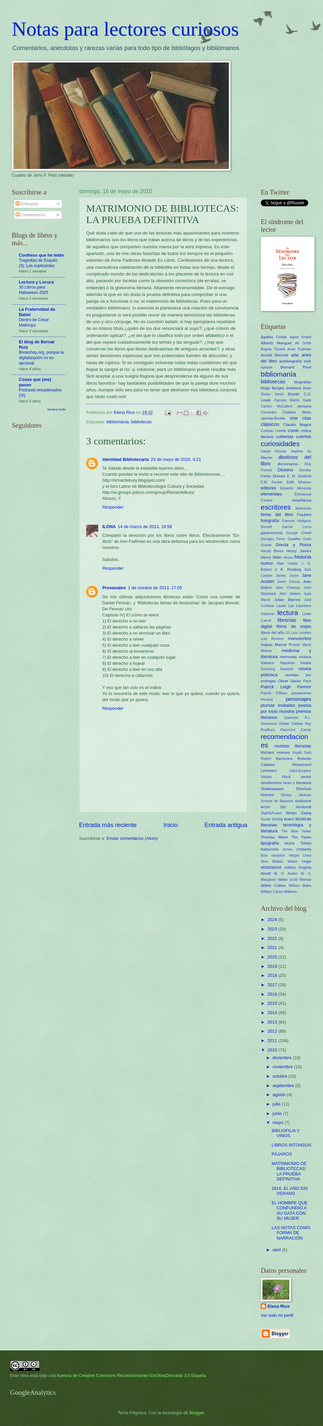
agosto (280, 1094)
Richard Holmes (275, 752)
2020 (272, 956)
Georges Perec (273, 539)
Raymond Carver (295, 730)
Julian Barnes (287, 600)
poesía (304, 705)
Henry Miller (271, 557)
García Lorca (296, 527)
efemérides (271, 493)
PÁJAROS (282, 1154)
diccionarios (288, 464)
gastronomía (271, 533)
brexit (279, 394)
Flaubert (304, 515)
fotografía (270, 520)
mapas (267, 645)
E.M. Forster (272, 482)
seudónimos (271, 783)
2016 (272, 994)
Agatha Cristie (274, 337)
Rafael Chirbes (291, 724)
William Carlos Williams (279, 892)
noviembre (283, 1066)
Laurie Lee (285, 606)
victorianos (271, 867)
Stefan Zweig (298, 813)
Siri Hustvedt (295, 807)
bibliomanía (118, 421)
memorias (288, 657)
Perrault (267, 699)
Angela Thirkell (273, 349)
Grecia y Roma (293, 544)
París (307, 681)
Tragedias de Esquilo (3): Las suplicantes (38, 263)
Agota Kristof (300, 337)
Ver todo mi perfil (277, 1315)
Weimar (305, 879)
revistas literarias (292, 745)
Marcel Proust (287, 645)
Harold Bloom (272, 551)
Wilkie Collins (273, 885)
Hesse (288, 557)
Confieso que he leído (41, 255)
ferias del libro (277, 514)
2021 (272, 947)
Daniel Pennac (274, 451)
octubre (280, 1076)
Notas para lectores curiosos (125, 29)
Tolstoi (305, 843)
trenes (287, 849)
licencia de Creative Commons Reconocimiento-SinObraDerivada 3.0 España (131, 1375)
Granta (266, 545)
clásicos (270, 424)
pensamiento (301, 693)
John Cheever (288, 588)
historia (302, 557)
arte (294, 354)
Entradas (26, 203)
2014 (272, 1012)
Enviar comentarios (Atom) (132, 838)
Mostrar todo (56, 409)
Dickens (285, 469)
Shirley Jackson (296, 795)
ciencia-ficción (273, 418)
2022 (272, 938)
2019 (272, 966)
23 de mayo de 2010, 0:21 (176, 459)
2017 (272, 984)
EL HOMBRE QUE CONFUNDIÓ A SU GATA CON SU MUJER (290, 1210)
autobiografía (290, 361)
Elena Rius (278, 1306)
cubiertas (284, 436)
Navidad (286, 669)
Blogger (196, 1412)
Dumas (279, 476)
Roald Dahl (302, 752)
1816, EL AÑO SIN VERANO (290, 1191)
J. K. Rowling (288, 569)
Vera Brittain (272, 861)
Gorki (307, 539)
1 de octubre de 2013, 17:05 (155, 587)
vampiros (278, 855)
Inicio (171, 825)
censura (304, 406)
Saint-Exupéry (300, 771)
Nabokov (268, 663)
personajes (298, 699)
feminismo (303, 508)
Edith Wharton (298, 482)
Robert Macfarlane (277, 759)
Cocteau (267, 431)
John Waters (290, 594)
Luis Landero (301, 633)
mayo (278, 1122)
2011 (272, 1040)
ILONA (109, 526)
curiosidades (280, 443)
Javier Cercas (288, 582)
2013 (272, 1022)
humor (267, 563)
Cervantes (269, 412)
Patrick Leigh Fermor (286, 686)
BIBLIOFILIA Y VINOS (285, 1133)
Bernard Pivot (296, 367)
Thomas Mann (274, 837)
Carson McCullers (276, 406)
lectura (287, 612)
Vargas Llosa (300, 855)
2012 (272, 1031)
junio (278, 1113)
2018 (272, 975)
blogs (265, 388)
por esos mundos (277, 711)
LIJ (287, 633)
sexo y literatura (297, 783)
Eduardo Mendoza (295, 488)
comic (293, 430)
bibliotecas (141, 421)
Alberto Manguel (276, 343)
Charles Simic (296, 412)
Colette (280, 431)
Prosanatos (114, 587)
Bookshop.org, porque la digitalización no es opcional (41, 357)
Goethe (294, 539)
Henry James (298, 551)
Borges (278, 388)
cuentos (303, 436)
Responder (112, 507)
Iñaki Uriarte (287, 563)
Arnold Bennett (274, 355)
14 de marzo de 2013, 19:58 (145, 526)
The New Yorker (296, 831)
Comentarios (30, 214)
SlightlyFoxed (271, 813)
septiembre (284, 1085)
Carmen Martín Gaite (292, 400)
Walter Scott (287, 879)
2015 (272, 1003)
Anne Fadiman (299, 349)
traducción (270, 849)
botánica (293, 388)
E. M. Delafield (299, 476)
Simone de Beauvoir (277, 801)
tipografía (270, 843)
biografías (302, 382)
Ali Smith (303, 343)
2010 (272, 1049)
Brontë (293, 394)
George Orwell (298, 533)
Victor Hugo (299, 861)
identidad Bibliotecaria (125, 459)
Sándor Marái (276, 777)
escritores (276, 507)
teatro (289, 819)
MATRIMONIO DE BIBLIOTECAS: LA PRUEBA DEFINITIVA (289, 1171)
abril (277, 1249)
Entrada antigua (226, 825)
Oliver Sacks (289, 681)
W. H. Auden (285, 873)
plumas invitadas (278, 705)
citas (306, 418)
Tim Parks (301, 837)
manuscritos (299, 638)
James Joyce (287, 575)
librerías (287, 620)
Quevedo (291, 718)
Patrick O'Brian (274, 693)
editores (268, 487)
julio (277, 1104)
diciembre (282, 1057)
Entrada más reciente (108, 825)
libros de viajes (293, 626)
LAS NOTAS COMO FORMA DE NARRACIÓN (291, 1233)
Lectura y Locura (36, 282)
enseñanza (301, 500)
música (305, 657)
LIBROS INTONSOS (291, 1145)
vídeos (290, 867)
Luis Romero (272, 639)
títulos (289, 843)
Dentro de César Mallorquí (34, 322)
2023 (272, 929)
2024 (272, 919)
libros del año (272, 633)
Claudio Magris (297, 425)
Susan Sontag (272, 819)
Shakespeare (272, 789)
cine (294, 418)
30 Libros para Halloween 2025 (33, 290)
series (306, 777)
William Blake (300, 886)
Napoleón (287, 663)
